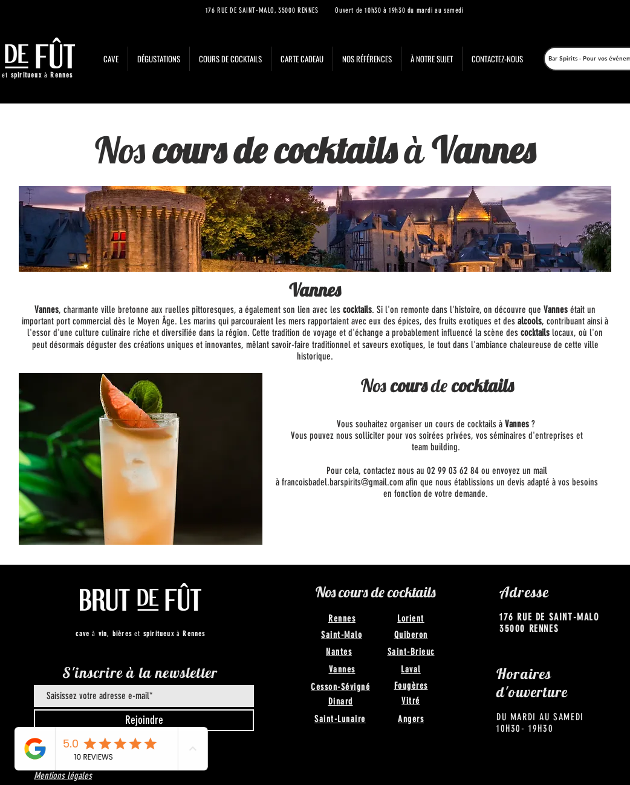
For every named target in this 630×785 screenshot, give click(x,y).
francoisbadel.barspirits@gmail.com (342, 482)
